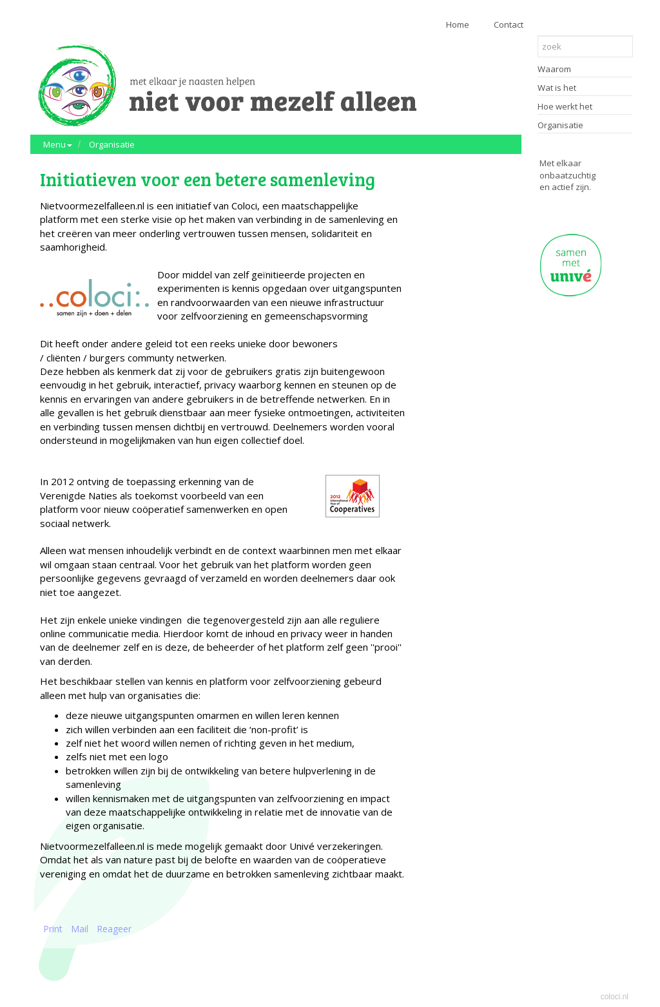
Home (457, 24)
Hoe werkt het (565, 106)
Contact (508, 24)
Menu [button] (57, 144)
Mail (79, 929)
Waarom (554, 69)
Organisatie (112, 144)
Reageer (114, 929)
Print (53, 929)
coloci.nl (614, 996)
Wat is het (557, 87)
